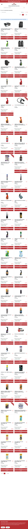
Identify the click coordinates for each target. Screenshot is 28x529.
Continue (3, 527)
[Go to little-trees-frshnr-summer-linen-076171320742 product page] (7, 462)
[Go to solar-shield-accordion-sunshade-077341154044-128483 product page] (21, 182)
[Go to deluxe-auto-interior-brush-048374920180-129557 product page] (21, 335)
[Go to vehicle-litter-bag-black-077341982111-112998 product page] (7, 354)
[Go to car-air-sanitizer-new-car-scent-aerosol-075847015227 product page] (7, 182)
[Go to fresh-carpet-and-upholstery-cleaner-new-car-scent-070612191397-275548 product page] (21, 144)
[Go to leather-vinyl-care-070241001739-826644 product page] (7, 144)
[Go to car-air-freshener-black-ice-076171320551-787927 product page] (21, 443)
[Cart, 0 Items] (26, 3)
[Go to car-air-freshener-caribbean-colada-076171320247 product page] (21, 424)
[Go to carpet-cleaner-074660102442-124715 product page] (7, 373)
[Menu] (1, 4)
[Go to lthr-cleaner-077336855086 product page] (7, 278)
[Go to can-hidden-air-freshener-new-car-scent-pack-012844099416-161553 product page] (21, 408)
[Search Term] (14, 7)
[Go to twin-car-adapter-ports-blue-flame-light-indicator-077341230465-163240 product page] (7, 163)
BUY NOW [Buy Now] (7, 38)
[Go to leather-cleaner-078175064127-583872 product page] (7, 202)
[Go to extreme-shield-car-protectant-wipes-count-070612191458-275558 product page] (7, 297)
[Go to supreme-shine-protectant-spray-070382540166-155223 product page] (21, 278)
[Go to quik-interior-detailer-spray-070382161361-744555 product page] (7, 240)
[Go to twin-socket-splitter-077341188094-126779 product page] (21, 106)
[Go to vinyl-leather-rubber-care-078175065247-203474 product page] (21, 87)
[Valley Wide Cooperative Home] (14, 4)
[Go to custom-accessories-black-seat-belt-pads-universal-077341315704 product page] (21, 297)
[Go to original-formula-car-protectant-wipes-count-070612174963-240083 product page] (7, 392)
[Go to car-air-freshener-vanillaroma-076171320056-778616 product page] (7, 424)
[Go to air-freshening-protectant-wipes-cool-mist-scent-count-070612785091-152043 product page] (21, 316)
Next (26, 14)
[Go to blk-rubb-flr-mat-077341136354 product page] (21, 49)
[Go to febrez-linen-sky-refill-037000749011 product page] (21, 259)
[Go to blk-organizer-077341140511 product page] (7, 30)
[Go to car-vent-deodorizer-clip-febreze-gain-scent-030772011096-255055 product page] (7, 259)
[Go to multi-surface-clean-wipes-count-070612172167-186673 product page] (7, 408)
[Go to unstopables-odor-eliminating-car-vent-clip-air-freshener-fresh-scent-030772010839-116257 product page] (21, 373)
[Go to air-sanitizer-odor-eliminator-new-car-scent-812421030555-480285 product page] (21, 354)
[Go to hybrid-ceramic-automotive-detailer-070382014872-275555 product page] (7, 49)
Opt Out (8, 527)
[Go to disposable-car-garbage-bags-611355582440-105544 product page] (21, 202)
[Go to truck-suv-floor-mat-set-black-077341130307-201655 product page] (21, 30)
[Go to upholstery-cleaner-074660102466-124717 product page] (21, 240)
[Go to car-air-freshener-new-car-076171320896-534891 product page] (21, 462)
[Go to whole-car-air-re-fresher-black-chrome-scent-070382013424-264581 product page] (21, 163)
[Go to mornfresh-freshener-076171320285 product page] (7, 443)
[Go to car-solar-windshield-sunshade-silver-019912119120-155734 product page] (7, 87)
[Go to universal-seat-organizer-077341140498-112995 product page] (7, 221)
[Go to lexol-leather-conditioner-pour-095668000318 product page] (21, 221)
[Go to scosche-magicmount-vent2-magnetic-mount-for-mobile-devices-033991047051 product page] (7, 68)
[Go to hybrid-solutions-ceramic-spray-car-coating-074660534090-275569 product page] (21, 68)
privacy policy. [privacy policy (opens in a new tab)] (21, 523)
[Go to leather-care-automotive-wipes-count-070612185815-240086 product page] (21, 392)
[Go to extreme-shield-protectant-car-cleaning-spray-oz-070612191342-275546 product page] (7, 125)
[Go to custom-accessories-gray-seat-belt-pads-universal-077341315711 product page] (7, 316)
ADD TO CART (7, 132)
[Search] (24, 7)
